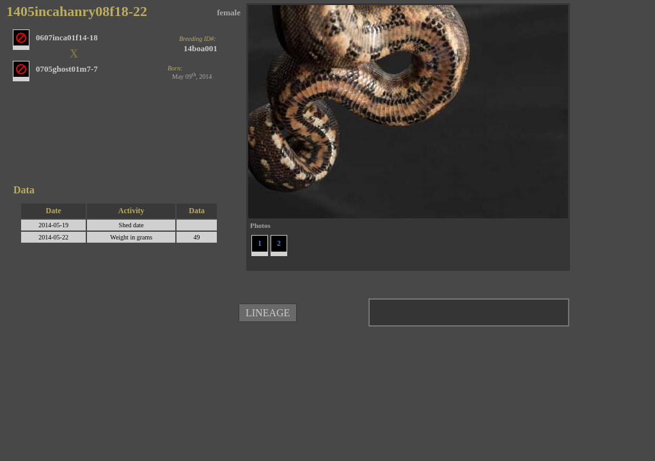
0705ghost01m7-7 (67, 69)
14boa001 (200, 48)
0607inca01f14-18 (67, 37)
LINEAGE (268, 312)
